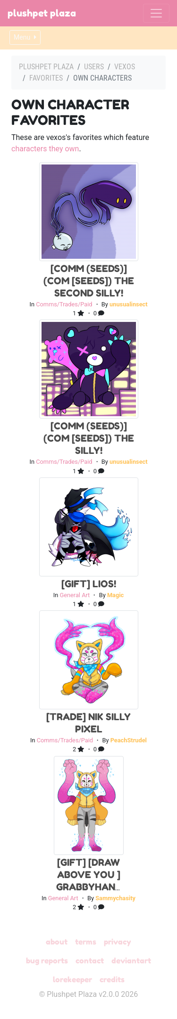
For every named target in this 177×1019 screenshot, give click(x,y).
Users (94, 66)
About (56, 941)
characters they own (45, 148)
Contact (90, 960)
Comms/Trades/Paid (64, 304)
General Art (74, 595)
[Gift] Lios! (88, 584)
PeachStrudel (128, 740)
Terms (85, 941)
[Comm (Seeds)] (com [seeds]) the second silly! (88, 281)
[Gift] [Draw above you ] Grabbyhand (89, 875)
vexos (124, 66)
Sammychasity (115, 898)
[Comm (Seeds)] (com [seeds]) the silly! (88, 438)
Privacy (117, 941)
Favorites (46, 78)
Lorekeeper (72, 979)
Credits (112, 979)
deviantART (131, 960)
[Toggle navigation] (156, 13)
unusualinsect (129, 304)
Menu (25, 37)
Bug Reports (47, 960)
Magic (115, 595)
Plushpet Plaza (42, 13)
